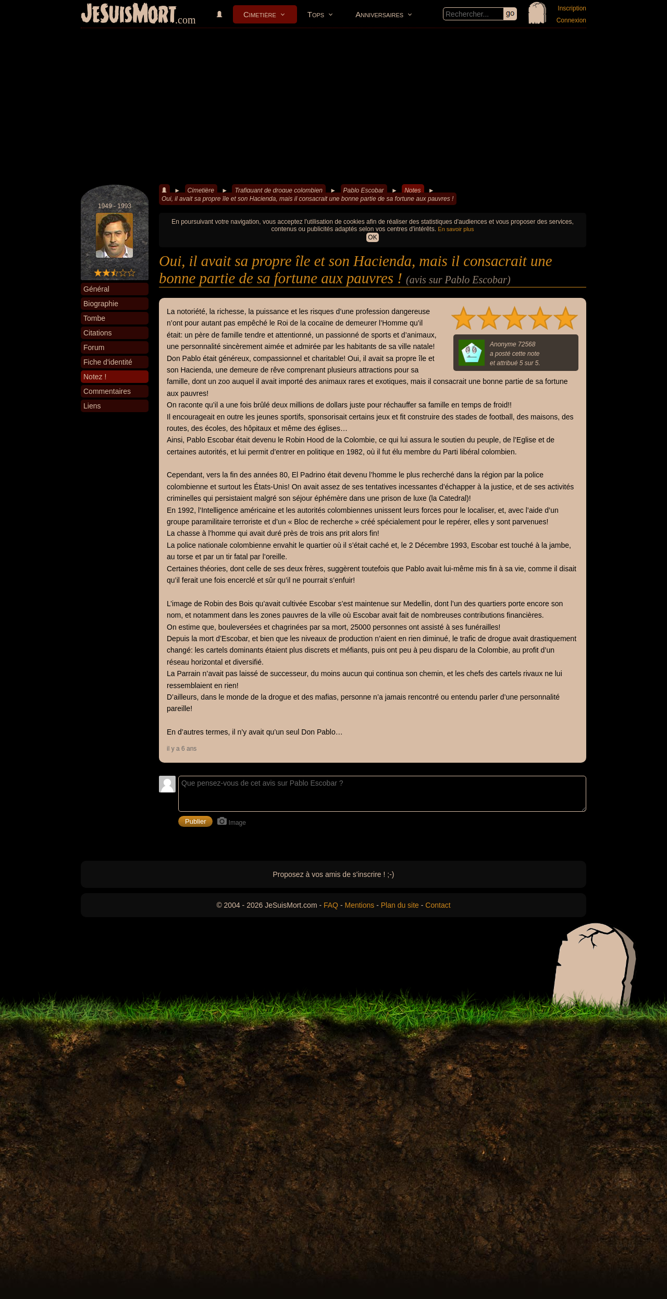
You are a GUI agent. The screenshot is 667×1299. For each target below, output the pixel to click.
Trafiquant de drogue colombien (278, 190)
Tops (315, 14)
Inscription (572, 8)
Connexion (571, 20)
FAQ (331, 905)
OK (372, 237)
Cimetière (259, 14)
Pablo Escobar (363, 190)
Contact (437, 905)
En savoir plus (456, 229)
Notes (412, 190)
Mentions (359, 905)
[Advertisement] (333, 106)
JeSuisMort (129, 14)
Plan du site (400, 905)
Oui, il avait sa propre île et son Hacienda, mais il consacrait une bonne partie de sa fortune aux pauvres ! (307, 198)
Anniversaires (379, 14)
